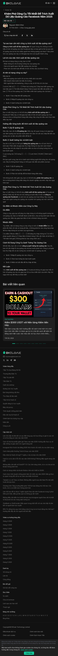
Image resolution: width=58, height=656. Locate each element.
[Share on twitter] (4, 360)
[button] (48, 3)
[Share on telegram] (11, 360)
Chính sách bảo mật (36, 631)
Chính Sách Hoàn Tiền (37, 635)
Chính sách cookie (9, 635)
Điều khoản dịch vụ (9, 631)
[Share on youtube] (15, 360)
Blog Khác (6, 618)
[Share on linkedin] (8, 360)
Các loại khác (9, 319)
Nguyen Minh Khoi (16, 25)
